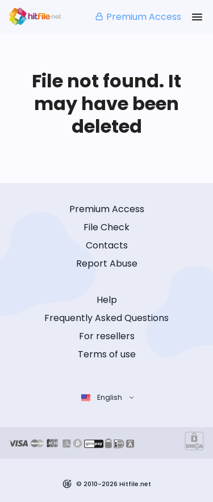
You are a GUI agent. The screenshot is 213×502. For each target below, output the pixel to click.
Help (107, 299)
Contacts (107, 245)
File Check (106, 227)
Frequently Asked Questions (106, 317)
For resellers (107, 336)
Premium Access (137, 16)
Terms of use (107, 354)
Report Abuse (106, 263)
